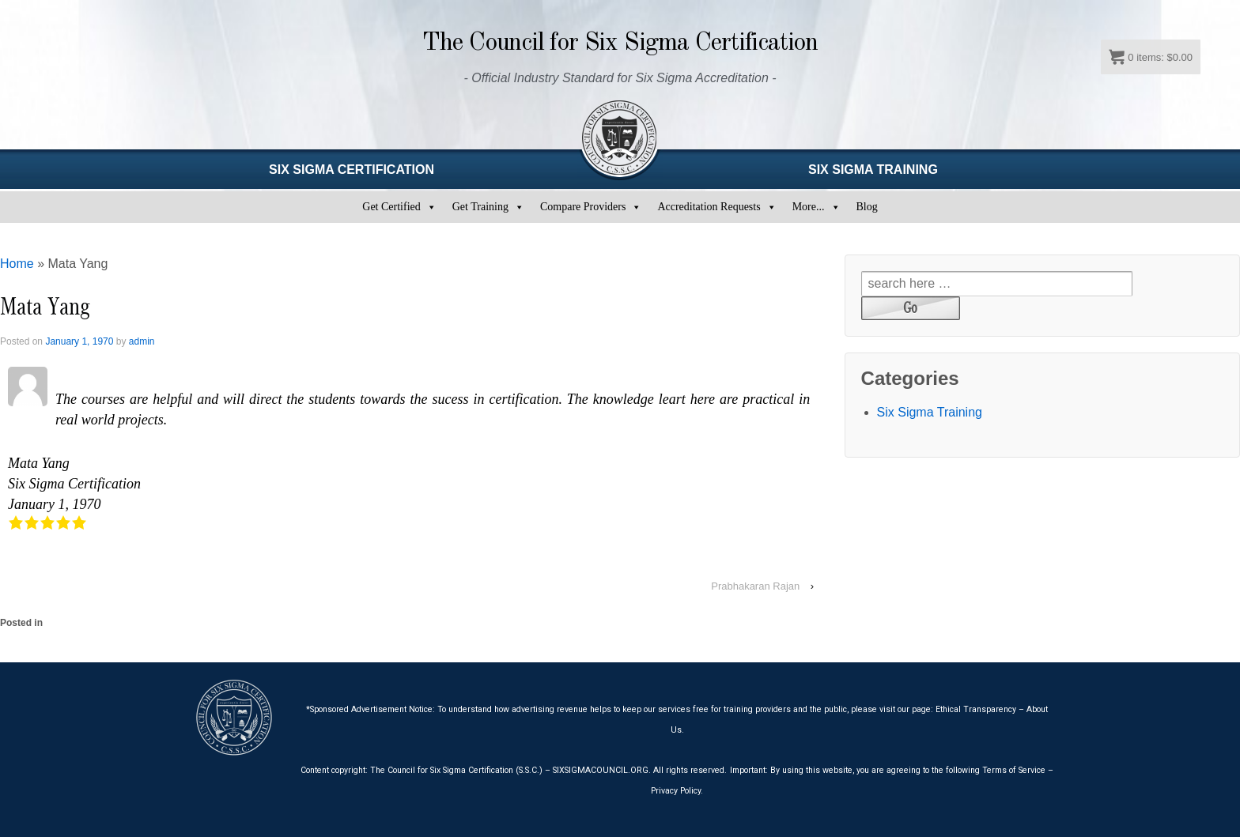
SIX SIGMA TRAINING (873, 169)
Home (17, 263)
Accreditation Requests (708, 207)
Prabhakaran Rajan (755, 586)
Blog (867, 207)
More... (808, 207)
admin (142, 341)
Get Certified (391, 207)
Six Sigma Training (929, 412)
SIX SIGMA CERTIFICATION (351, 169)
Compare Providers (583, 207)
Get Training (480, 207)
